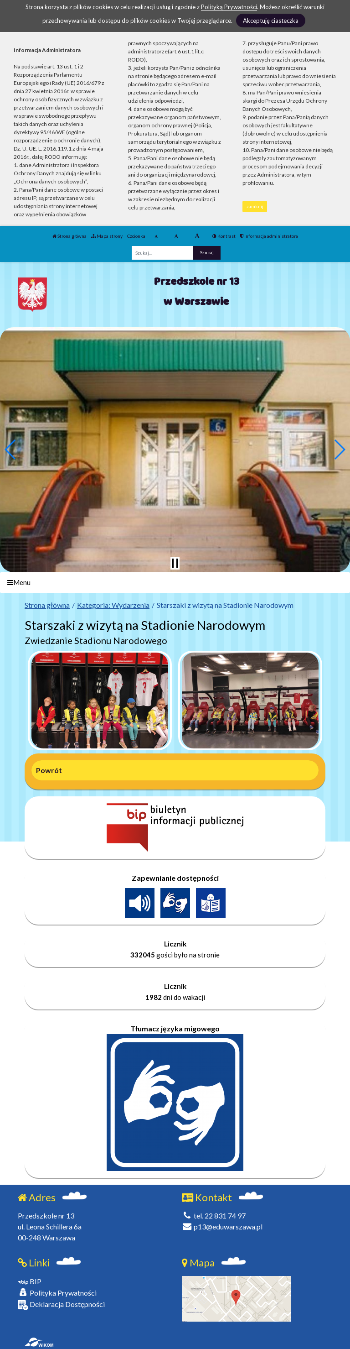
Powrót (49, 770)
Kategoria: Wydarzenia (113, 605)
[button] (11, 449)
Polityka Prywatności (57, 1292)
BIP (29, 1281)
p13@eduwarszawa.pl (222, 1226)
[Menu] (175, 582)
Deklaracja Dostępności (61, 1305)
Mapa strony (107, 236)
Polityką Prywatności (229, 6)
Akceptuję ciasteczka (271, 20)
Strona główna (69, 236)
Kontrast (224, 236)
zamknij (255, 206)
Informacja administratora (269, 236)
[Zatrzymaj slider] (175, 563)
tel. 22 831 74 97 (214, 1215)
